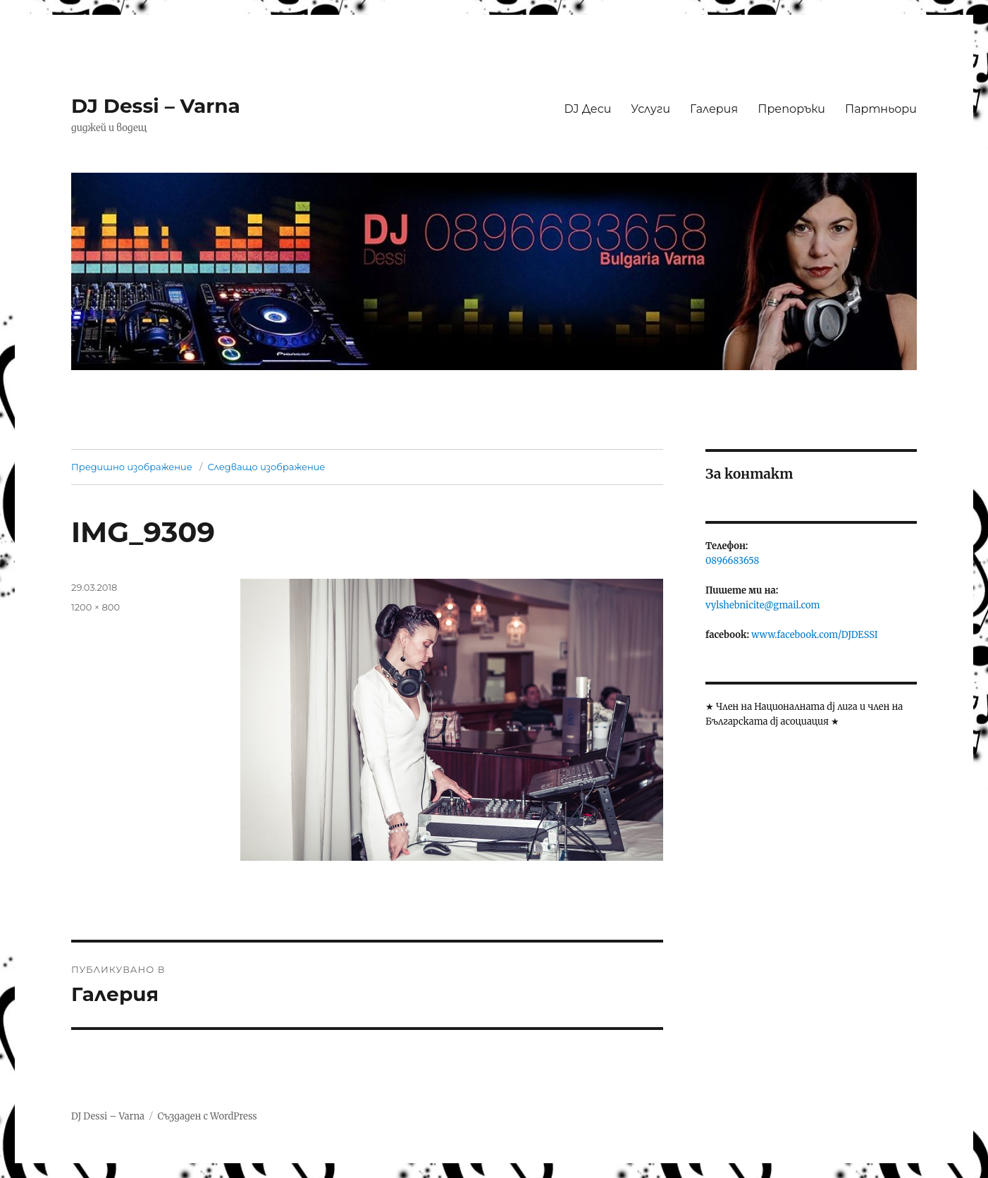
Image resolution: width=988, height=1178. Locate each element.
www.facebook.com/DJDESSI (814, 635)
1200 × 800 (95, 607)
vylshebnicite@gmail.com (762, 605)
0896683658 (732, 561)
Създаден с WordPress (207, 1116)
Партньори (881, 109)
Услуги (650, 109)
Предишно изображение (131, 466)
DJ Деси (587, 109)
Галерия (714, 109)
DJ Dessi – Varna (155, 106)
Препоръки (791, 109)
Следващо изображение (266, 466)
